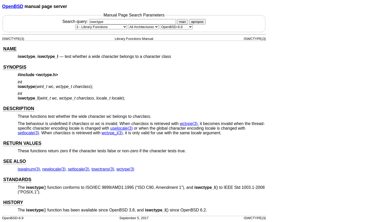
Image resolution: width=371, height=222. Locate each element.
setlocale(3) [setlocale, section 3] (28, 133)
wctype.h (47, 75)
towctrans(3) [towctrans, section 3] (102, 169)
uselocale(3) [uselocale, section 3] (121, 128)
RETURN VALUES (22, 143)
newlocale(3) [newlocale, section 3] (54, 169)
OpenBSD (12, 6)
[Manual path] (176, 26)
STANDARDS (17, 179)
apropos (197, 22)
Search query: (119, 21)
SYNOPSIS (14, 67)
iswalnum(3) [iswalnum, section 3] (29, 169)
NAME (9, 48)
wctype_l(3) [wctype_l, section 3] (112, 133)
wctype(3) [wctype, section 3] (189, 123)
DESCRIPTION (18, 108)
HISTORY (13, 202)
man (182, 22)
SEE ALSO (14, 161)
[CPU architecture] (143, 26)
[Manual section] (101, 26)
